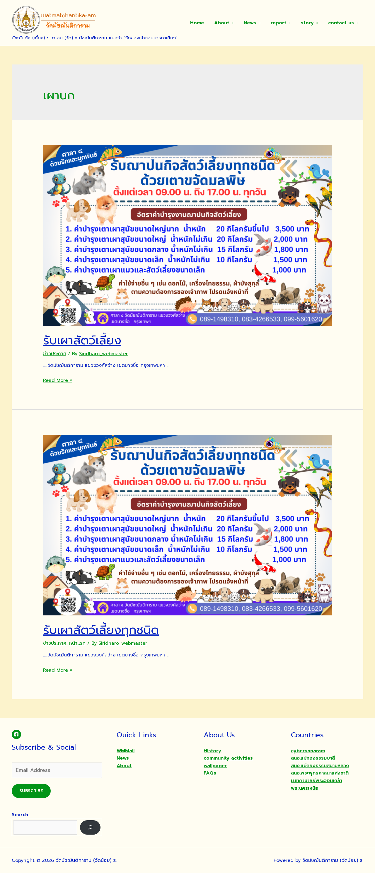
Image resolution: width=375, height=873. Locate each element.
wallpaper (215, 765)
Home (203, 22)
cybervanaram (308, 750)
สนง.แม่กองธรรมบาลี (313, 758)
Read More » (57, 380)
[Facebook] (16, 734)
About (226, 22)
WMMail (125, 750)
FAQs (210, 773)
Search (20, 814)
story (309, 22)
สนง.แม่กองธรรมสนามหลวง (320, 765)
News (254, 22)
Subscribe (31, 791)
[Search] (90, 827)
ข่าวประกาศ (54, 353)
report (281, 22)
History (212, 750)
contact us (341, 22)
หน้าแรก (77, 643)
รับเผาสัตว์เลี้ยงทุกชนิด (101, 630)
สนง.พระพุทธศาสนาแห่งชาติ (320, 773)
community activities (228, 758)
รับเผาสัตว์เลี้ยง (82, 340)
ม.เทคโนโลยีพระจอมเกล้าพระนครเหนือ (316, 784)
